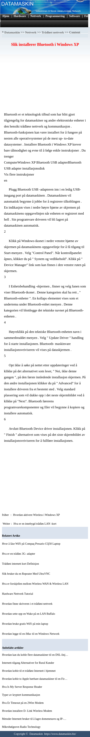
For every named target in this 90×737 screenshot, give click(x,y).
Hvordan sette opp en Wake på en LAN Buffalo (29, 613)
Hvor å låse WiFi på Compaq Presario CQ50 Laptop (31, 543)
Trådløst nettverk (53, 32)
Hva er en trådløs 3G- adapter (19, 553)
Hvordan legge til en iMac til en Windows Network (31, 633)
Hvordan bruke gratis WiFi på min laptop (25, 623)
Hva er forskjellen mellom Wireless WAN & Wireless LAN (35, 583)
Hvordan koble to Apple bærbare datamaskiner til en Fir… (34, 678)
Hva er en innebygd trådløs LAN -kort (35, 523)
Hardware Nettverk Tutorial (18, 593)
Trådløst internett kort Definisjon (21, 563)
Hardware (20, 16)
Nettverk (35, 16)
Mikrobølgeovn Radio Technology (21, 726)
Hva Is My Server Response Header (22, 686)
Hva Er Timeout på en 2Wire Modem (23, 702)
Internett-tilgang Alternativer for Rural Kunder (28, 662)
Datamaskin (12, 32)
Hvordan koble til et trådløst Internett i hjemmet (29, 670)
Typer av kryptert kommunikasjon (21, 694)
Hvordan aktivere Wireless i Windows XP (36, 514)
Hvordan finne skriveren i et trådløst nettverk (27, 603)
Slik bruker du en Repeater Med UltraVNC (26, 573)
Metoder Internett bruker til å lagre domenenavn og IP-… (34, 718)
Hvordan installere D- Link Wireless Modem (27, 710)
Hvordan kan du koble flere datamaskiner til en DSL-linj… (35, 654)
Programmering (55, 16)
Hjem (6, 16)
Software (74, 16)
